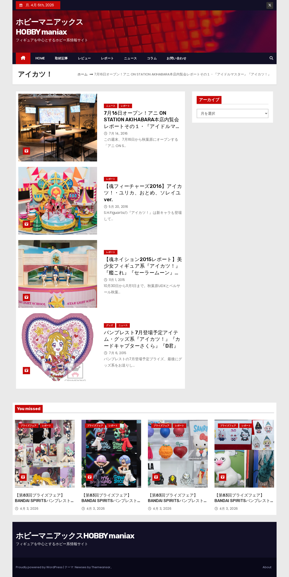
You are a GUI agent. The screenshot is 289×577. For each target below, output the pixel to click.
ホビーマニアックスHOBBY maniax (75, 535)
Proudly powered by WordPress (39, 567)
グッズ (109, 325)
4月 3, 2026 (29, 508)
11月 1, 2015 (117, 280)
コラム (152, 58)
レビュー (84, 58)
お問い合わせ (176, 58)
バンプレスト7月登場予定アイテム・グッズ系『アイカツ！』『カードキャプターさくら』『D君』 (142, 339)
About (267, 567)
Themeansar (100, 567)
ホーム (82, 74)
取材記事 (61, 58)
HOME (40, 58)
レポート (107, 58)
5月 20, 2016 (118, 206)
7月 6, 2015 (117, 353)
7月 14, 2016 (118, 133)
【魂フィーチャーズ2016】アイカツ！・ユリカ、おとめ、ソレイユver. (143, 193)
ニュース (130, 58)
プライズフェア (28, 425)
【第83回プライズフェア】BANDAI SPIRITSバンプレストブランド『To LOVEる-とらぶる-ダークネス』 (43, 503)
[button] (271, 58)
